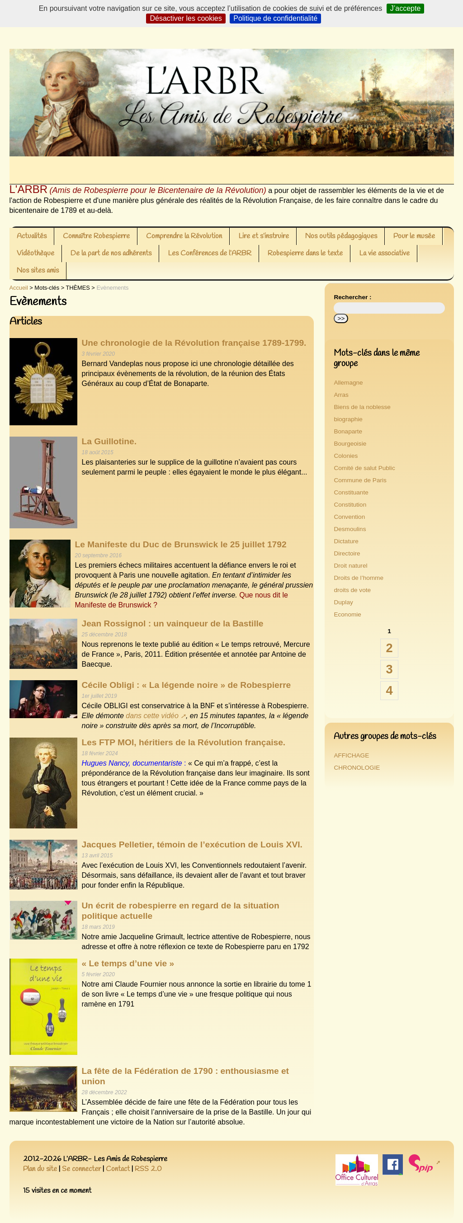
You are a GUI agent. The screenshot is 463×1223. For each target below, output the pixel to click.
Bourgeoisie (350, 443)
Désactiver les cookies (186, 18)
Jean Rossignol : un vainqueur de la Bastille (173, 623)
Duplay (343, 602)
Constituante (351, 492)
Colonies (346, 455)
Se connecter (81, 1169)
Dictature (346, 541)
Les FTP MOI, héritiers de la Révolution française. (184, 742)
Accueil (18, 287)
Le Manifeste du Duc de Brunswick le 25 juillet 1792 (181, 544)
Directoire (347, 553)
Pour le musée (414, 236)
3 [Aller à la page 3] (389, 669)
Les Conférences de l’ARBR (209, 253)
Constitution (350, 504)
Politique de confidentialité (275, 18)
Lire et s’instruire (263, 236)
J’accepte (405, 8)
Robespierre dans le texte (305, 253)
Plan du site (40, 1169)
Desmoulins (350, 529)
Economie (347, 614)
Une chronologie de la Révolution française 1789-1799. (194, 343)
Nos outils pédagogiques (341, 236)
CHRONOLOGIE (357, 767)
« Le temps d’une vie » (128, 963)
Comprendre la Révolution (184, 236)
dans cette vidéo (152, 716)
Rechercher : (352, 297)
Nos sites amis (38, 270)
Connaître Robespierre (96, 236)
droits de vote (352, 590)
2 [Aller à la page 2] (389, 648)
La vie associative (384, 253)
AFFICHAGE (351, 755)
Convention (349, 516)
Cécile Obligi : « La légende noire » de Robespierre (186, 685)
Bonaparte (348, 431)
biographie (348, 419)
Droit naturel (350, 565)
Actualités (32, 236)
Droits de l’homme (358, 577)
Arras (341, 394)
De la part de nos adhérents (111, 253)
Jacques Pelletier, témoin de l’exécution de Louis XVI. (192, 844)
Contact (118, 1169)
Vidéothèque (35, 253)
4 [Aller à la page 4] (389, 690)
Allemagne (348, 382)
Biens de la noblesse (362, 407)
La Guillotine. (109, 441)
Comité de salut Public (364, 468)
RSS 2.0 (148, 1169)
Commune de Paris (360, 480)
